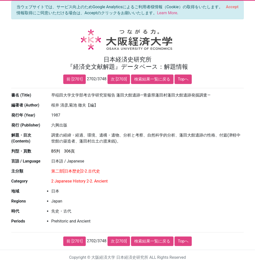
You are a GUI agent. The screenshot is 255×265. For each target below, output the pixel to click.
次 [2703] (119, 79)
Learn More (167, 12)
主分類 (17, 171)
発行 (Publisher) (25, 125)
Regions (18, 201)
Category (19, 181)
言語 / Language (25, 161)
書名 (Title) (21, 95)
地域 (15, 191)
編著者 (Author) (25, 105)
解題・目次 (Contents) (21, 138)
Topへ (183, 79)
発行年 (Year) (23, 115)
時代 (15, 211)
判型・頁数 (21, 151)
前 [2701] (74, 79)
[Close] (232, 7)
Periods (18, 221)
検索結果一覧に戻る (152, 79)
